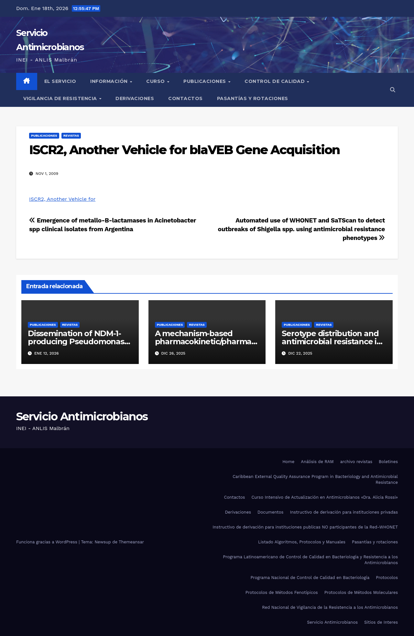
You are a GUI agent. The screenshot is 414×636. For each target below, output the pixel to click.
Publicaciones (205, 81)
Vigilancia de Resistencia (60, 98)
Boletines (388, 461)
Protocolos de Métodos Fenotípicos (281, 592)
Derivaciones (134, 98)
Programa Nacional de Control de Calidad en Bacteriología (309, 577)
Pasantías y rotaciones (252, 98)
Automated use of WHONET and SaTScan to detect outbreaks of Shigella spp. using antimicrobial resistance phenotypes (301, 229)
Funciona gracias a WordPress (47, 541)
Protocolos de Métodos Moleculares (361, 592)
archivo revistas (356, 461)
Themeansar (131, 541)
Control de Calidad (275, 81)
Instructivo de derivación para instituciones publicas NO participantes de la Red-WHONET (305, 527)
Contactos (185, 98)
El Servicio (60, 81)
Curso (156, 81)
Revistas (71, 135)
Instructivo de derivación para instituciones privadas (344, 512)
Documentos (270, 512)
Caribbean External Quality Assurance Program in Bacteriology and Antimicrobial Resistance (315, 479)
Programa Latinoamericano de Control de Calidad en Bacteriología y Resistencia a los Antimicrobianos (310, 559)
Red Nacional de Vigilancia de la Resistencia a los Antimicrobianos (330, 607)
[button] (392, 90)
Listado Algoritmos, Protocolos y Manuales (301, 541)
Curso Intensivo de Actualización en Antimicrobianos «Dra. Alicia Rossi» (324, 497)
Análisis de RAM (317, 461)
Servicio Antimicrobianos (81, 416)
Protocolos (387, 577)
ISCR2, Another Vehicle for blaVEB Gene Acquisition (184, 149)
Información (109, 81)
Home (288, 461)
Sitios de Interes (381, 622)
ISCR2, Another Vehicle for (62, 199)
